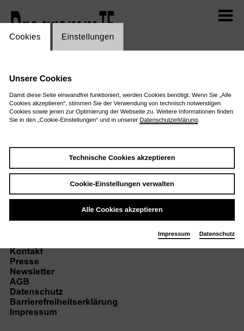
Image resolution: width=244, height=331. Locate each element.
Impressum (174, 233)
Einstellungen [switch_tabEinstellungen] (88, 36)
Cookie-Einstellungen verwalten (122, 184)
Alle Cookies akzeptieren (122, 209)
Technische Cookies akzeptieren (122, 157)
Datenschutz (217, 233)
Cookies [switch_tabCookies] (25, 36)
